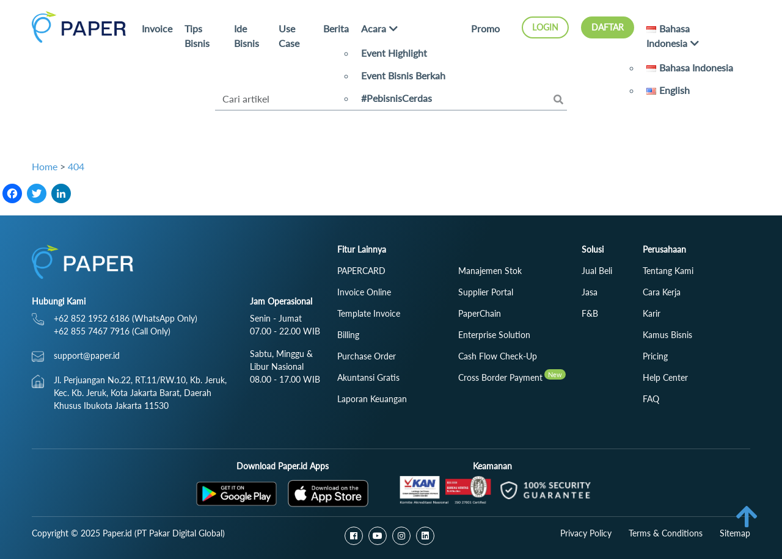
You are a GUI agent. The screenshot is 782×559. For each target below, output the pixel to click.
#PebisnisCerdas (396, 98)
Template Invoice (368, 313)
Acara (373, 28)
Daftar (607, 27)
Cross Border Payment (500, 377)
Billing (348, 335)
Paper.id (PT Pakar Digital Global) (164, 533)
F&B (590, 313)
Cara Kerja (662, 292)
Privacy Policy (586, 533)
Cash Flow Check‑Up (497, 356)
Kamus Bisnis (667, 335)
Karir (651, 313)
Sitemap (735, 533)
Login (545, 27)
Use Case (289, 36)
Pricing (655, 356)
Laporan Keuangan (372, 399)
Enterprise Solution (494, 335)
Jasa (589, 292)
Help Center (665, 377)
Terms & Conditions (666, 533)
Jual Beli (597, 270)
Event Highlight (394, 53)
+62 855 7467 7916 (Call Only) (112, 331)
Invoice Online (364, 292)
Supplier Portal (485, 292)
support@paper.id (87, 355)
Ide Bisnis (246, 36)
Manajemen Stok (490, 270)
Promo (485, 28)
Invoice (157, 28)
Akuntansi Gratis (368, 377)
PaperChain (479, 313)
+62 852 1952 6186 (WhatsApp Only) (125, 318)
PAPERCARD (361, 270)
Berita (336, 28)
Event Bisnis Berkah (403, 75)
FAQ (651, 399)
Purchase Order (366, 356)
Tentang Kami (668, 270)
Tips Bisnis (197, 36)
